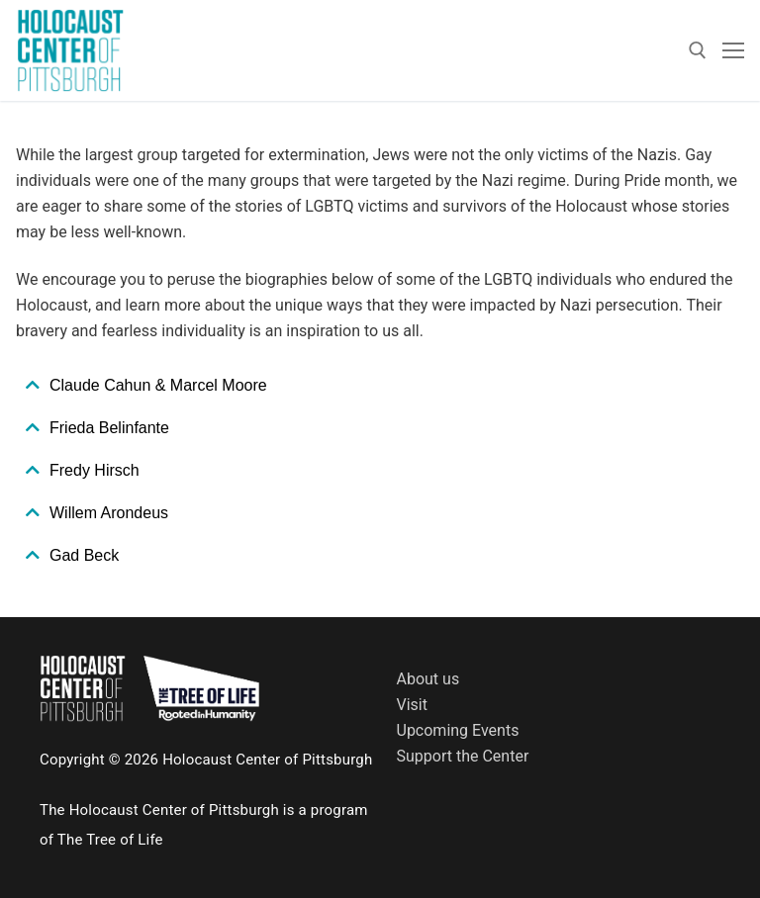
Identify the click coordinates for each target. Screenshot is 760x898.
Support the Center (463, 756)
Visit (412, 704)
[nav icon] (733, 50)
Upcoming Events (458, 730)
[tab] (380, 386)
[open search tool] (698, 50)
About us (428, 679)
